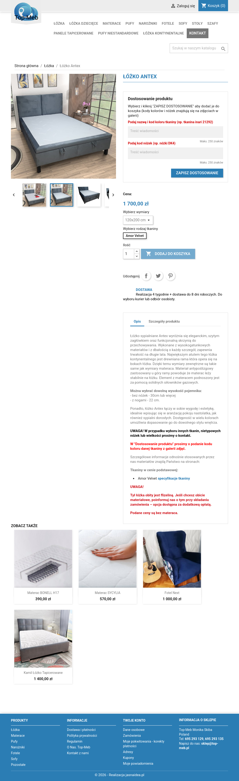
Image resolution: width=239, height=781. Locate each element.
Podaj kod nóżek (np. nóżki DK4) (152, 143)
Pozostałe (18, 765)
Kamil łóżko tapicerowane (43, 673)
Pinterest (170, 275)
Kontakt (197, 33)
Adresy (128, 752)
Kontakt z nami (78, 753)
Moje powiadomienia (138, 763)
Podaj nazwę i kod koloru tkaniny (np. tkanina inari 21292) (170, 122)
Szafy (212, 23)
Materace (112, 23)
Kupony (128, 758)
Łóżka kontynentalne (163, 33)
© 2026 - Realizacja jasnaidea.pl (119, 775)
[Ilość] (128, 254)
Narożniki (148, 23)
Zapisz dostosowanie (197, 173)
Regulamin (74, 741)
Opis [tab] (137, 321)
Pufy (130, 23)
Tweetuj (158, 275)
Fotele (168, 23)
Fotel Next (172, 593)
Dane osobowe (133, 730)
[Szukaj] (199, 48)
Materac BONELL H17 (43, 593)
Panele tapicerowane (73, 33)
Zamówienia (132, 735)
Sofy (183, 23)
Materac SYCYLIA (107, 593)
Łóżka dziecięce (83, 23)
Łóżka (59, 23)
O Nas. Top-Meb (78, 747)
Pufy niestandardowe (118, 33)
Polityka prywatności (82, 735)
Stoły (197, 23)
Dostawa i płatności (81, 730)
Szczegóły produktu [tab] (164, 321)
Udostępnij (146, 275)
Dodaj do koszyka (168, 254)
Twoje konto (134, 720)
